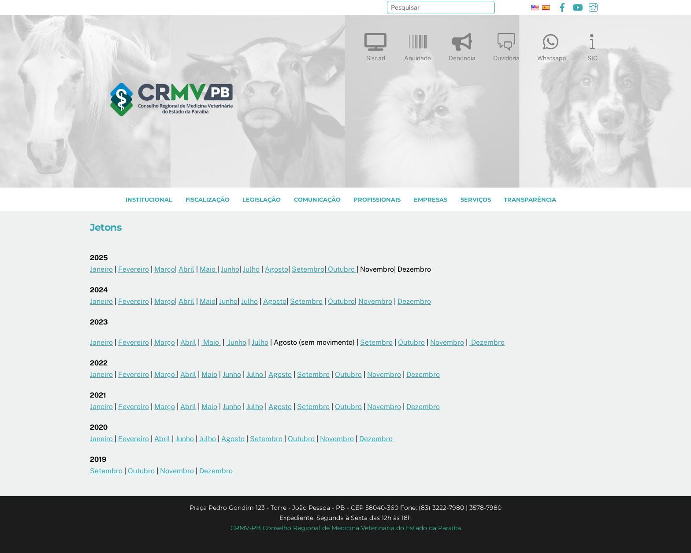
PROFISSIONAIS (377, 199)
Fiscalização (208, 199)
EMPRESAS (430, 199)
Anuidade (417, 45)
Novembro (375, 301)
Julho (251, 269)
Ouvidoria (506, 45)
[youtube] (577, 6)
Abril (186, 269)
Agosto (276, 269)
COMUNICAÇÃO (317, 199)
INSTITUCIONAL (149, 199)
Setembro (308, 269)
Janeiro (101, 269)
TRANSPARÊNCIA (530, 199)
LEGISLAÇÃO (261, 199)
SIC (592, 45)
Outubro (341, 269)
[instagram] (593, 6)
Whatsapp (551, 45)
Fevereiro (133, 269)
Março (164, 269)
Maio (208, 269)
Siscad (375, 45)
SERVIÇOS (476, 199)
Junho (230, 269)
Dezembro (414, 301)
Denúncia (462, 45)
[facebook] (562, 6)
